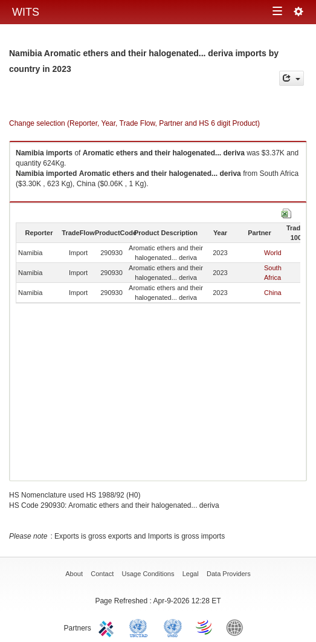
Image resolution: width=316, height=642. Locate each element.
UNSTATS (173, 627)
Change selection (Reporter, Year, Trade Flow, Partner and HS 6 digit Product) (134, 123)
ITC (108, 627)
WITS (25, 12)
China (273, 292)
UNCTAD (141, 627)
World (273, 252)
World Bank (237, 627)
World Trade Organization (205, 627)
